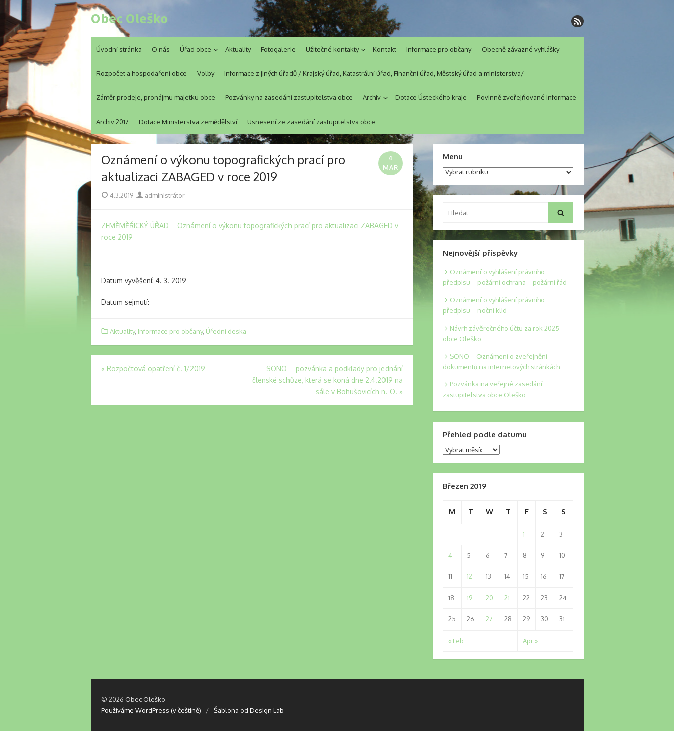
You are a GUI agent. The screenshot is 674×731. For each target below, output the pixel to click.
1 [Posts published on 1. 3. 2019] (524, 534)
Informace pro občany (438, 49)
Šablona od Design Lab (249, 710)
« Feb (456, 641)
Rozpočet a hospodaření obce (141, 73)
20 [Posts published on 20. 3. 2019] (489, 598)
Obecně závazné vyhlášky (520, 49)
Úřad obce (195, 49)
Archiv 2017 (112, 122)
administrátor (160, 195)
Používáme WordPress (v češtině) (151, 710)
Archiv (372, 97)
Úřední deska (226, 331)
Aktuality (238, 49)
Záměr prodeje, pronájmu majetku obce (155, 97)
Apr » (530, 641)
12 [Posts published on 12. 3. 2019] (469, 576)
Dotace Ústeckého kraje (431, 97)
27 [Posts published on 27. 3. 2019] (489, 619)
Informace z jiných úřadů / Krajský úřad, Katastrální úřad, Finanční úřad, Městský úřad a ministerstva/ (374, 73)
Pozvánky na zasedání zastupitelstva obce (289, 97)
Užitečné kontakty (332, 49)
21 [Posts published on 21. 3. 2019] (507, 598)
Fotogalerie (278, 49)
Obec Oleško (129, 18)
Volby (205, 73)
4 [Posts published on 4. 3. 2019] (450, 555)
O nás (161, 49)
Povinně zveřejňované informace (526, 97)
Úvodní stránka (119, 49)
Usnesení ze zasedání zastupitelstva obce (311, 122)
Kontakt (384, 49)
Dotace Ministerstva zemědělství (188, 122)
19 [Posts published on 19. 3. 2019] (469, 598)
